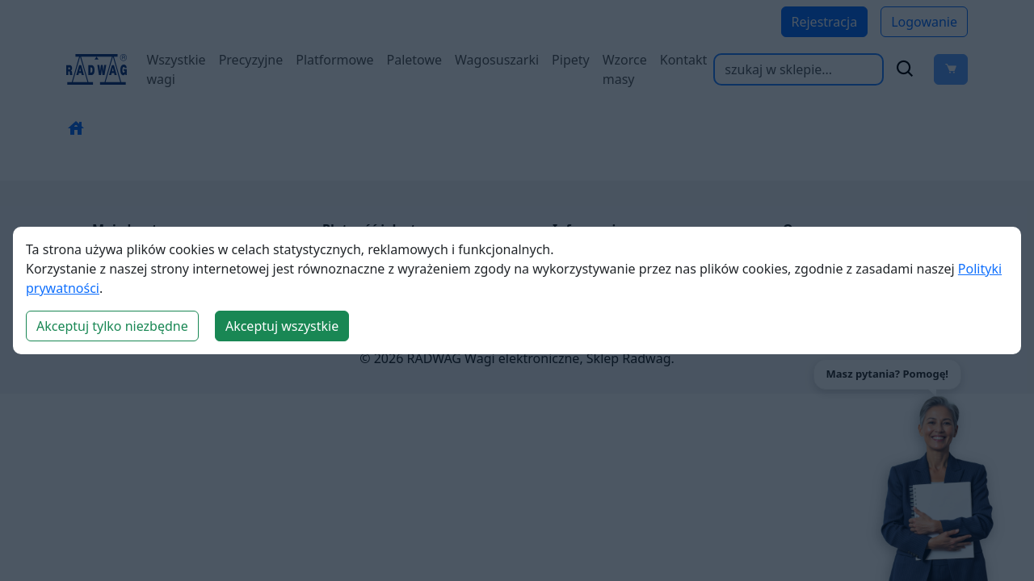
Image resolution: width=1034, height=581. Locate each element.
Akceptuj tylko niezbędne (112, 326)
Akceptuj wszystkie (281, 326)
